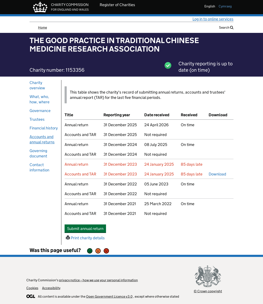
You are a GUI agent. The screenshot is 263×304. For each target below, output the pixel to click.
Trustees (37, 119)
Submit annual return (86, 228)
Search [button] (226, 27)
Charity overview (37, 85)
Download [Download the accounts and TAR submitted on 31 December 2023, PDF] (217, 174)
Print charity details (85, 237)
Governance (40, 110)
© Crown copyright (208, 291)
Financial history (44, 128)
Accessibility (51, 288)
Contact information (39, 167)
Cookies (32, 288)
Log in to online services (212, 19)
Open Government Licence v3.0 (109, 296)
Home (42, 27)
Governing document (38, 153)
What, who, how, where (39, 99)
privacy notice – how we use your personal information (98, 280)
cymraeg (225, 6)
